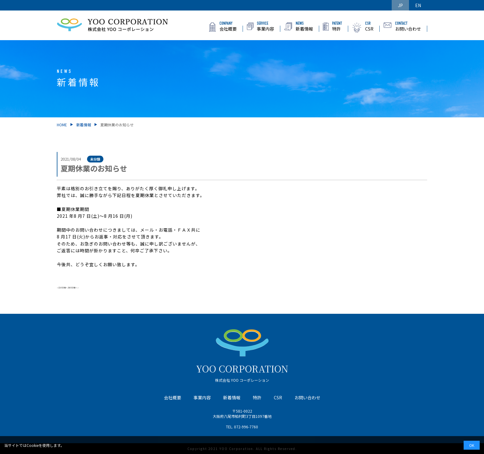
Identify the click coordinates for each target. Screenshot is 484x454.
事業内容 (202, 397)
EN (418, 5)
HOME (62, 124)
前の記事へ (63, 287)
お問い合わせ (307, 397)
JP (400, 5)
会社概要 (172, 397)
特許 (257, 397)
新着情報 (83, 124)
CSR (278, 397)
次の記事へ (72, 287)
